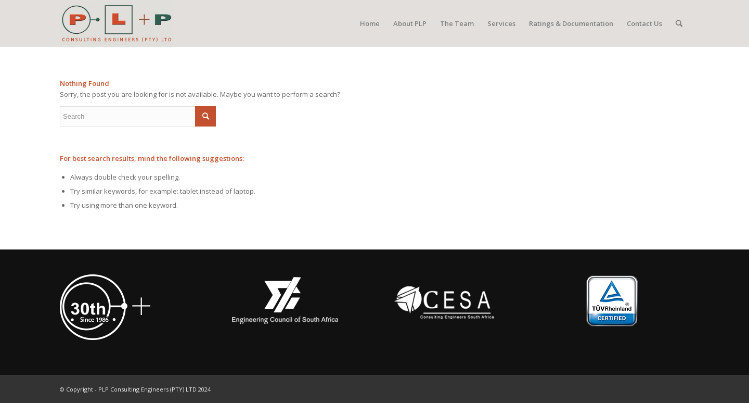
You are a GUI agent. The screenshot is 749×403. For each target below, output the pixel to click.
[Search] (679, 23)
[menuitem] (369, 23)
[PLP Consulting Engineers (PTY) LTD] (117, 23)
